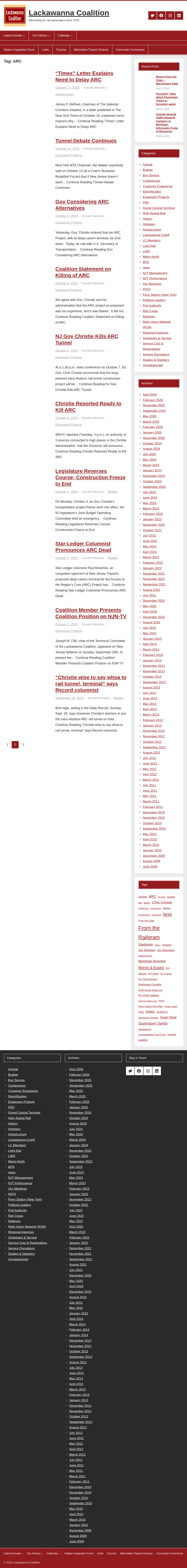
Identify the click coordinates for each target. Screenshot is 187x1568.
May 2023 (150, 503)
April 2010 (150, 839)
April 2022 (150, 552)
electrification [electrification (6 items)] (144, 915)
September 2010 (154, 828)
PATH (147, 289)
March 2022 (151, 557)
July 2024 (149, 454)
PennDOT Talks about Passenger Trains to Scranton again (167, 99)
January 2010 (152, 850)
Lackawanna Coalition (69, 13)
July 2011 (149, 785)
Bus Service (151, 175)
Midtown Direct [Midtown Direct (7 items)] (145, 956)
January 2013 (152, 725)
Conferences (151, 181)
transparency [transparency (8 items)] (144, 1029)
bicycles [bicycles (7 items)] (161, 897)
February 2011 (153, 807)
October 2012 (152, 742)
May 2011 (150, 796)
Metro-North (151, 256)
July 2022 (149, 535)
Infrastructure (64, 94)
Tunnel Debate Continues (86, 141)
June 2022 (150, 541)
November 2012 (154, 736)
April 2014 (150, 644)
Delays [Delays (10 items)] (166, 908)
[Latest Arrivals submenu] (24, 35)
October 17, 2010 (67, 87)
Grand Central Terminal (159, 208)
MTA (146, 262)
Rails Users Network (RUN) (27, 1226)
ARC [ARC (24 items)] (152, 896)
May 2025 (150, 416)
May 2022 (150, 546)
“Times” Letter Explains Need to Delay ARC (84, 76)
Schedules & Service (157, 338)
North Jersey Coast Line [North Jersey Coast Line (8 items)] (150, 990)
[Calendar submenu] (72, 35)
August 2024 (151, 449)
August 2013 (151, 687)
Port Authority (152, 305)
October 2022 (152, 530)
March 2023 (151, 508)
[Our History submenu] (49, 35)
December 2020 (154, 600)
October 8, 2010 (66, 283)
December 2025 (154, 405)
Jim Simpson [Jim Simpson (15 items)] (146, 950)
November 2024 (154, 438)
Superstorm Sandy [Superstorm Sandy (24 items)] (153, 1023)
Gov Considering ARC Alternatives (82, 205)
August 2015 (151, 622)
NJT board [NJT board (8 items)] (153, 973)
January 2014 (152, 660)
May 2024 (150, 459)
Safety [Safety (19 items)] (150, 1012)
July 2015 (149, 628)
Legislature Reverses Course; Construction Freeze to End (90, 477)
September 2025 (154, 411)
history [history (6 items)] (157, 945)
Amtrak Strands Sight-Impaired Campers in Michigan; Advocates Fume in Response (167, 123)
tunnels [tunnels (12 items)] (171, 1034)
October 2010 (152, 823)
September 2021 (154, 584)
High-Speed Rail (154, 213)
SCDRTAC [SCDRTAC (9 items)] (162, 1012)
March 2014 (151, 649)
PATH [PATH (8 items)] (161, 1001)
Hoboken (149, 224)
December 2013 (154, 666)
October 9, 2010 (66, 216)
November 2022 (154, 525)
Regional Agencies (156, 333)
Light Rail (149, 246)
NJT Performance (155, 278)
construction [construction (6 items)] (155, 908)
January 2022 (152, 568)
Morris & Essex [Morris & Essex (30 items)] (151, 967)
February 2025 (153, 427)
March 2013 (151, 714)
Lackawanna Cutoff (156, 235)
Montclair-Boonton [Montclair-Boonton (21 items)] (152, 961)
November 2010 (154, 817)
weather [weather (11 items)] (143, 1040)
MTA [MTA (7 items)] (168, 968)
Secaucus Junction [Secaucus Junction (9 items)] (148, 1017)
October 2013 (152, 676)
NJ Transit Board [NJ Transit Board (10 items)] (147, 979)
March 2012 (151, 780)
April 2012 (150, 774)
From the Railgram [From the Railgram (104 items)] (149, 932)
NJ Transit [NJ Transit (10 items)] (166, 973)
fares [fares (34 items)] (167, 914)
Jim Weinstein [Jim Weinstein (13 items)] (166, 950)
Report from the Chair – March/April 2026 (167, 80)
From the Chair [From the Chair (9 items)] (146, 920)
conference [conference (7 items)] (143, 908)
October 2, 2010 (66, 624)
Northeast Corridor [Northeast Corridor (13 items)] (150, 984)
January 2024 (152, 470)
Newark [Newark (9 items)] (142, 973)
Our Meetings (152, 284)
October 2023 (152, 481)
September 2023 (154, 487)
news (146, 267)
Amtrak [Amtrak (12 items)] (142, 896)
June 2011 (150, 790)
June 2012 (150, 763)
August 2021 (151, 590)
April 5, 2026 (162, 88)
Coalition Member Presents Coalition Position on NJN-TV (90, 613)
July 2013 (149, 693)
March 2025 (151, 422)
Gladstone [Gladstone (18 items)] (145, 944)
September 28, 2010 (69, 698)
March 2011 (151, 801)
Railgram (149, 316)
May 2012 (150, 769)
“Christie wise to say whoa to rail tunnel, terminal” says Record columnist (90, 683)
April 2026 (150, 394)
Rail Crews (150, 311)
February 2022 (153, 562)
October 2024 (152, 443)
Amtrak (148, 164)
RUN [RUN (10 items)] (141, 1012)
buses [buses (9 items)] (147, 902)
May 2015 (150, 633)
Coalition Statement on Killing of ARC (83, 272)
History (147, 219)
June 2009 (150, 866)
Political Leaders (154, 300)
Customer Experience (158, 186)
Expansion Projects (68, 155)
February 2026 (153, 400)
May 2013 (150, 704)
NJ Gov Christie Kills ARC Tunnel (86, 339)
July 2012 (149, 758)
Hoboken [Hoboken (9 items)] (167, 944)
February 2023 (153, 514)
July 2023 (149, 492)
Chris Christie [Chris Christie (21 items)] (162, 902)
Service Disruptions (156, 354)
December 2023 (154, 476)
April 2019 (150, 611)
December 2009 (154, 856)
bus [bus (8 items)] (140, 903)
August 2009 (151, 861)
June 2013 (150, 698)
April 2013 (150, 709)
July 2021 (149, 595)
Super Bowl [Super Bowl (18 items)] (168, 1017)
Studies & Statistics (156, 360)
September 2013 (154, 682)
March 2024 (151, 465)
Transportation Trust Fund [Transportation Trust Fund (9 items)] (152, 1034)
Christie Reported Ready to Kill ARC (88, 407)
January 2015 (152, 639)
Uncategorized (153, 365)
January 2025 (152, 432)
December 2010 (154, 812)
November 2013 (154, 671)
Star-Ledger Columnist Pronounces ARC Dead (83, 547)
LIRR (146, 251)
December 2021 (154, 573)
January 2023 (152, 519)
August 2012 (151, 752)
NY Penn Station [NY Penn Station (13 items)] (148, 995)
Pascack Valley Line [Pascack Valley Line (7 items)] (147, 1001)
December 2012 (154, 731)
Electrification (152, 191)
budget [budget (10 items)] (171, 897)
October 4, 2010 (66, 492)
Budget (113, 492)
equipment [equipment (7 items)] (156, 915)
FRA (146, 202)
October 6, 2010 (66, 418)
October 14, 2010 (67, 148)
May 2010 (150, 834)
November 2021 (154, 579)
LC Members (152, 240)
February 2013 (153, 720)
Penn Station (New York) (160, 295)
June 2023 (150, 497)
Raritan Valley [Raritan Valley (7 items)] (171, 1006)
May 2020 (150, 606)
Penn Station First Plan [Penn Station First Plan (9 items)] (150, 1006)
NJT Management (155, 273)
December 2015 (154, 617)
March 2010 (151, 845)
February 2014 (153, 655)
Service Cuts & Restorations (27, 1243)
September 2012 (154, 747)
